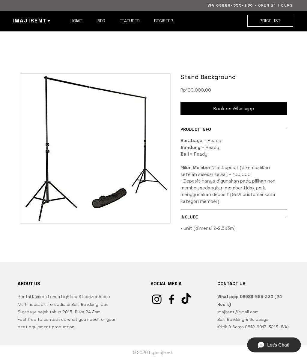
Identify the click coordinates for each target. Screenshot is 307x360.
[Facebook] (171, 299)
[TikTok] (186, 299)
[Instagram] (157, 299)
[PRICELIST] (270, 21)
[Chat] (273, 344)
